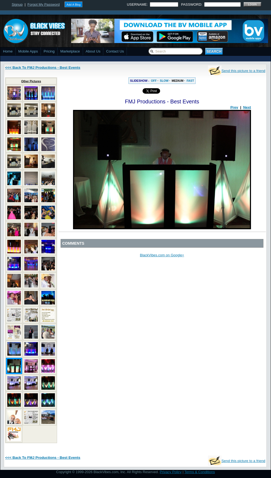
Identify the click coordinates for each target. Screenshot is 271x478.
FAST (190, 80)
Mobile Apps (28, 51)
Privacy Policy (170, 472)
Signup (17, 4)
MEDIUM (177, 80)
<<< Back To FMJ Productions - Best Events (42, 68)
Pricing (49, 51)
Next (247, 107)
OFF (154, 80)
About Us (93, 51)
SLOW (164, 80)
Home (8, 51)
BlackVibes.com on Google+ (162, 255)
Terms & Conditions (199, 472)
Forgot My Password (44, 4)
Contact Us (115, 51)
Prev (234, 107)
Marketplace (70, 51)
